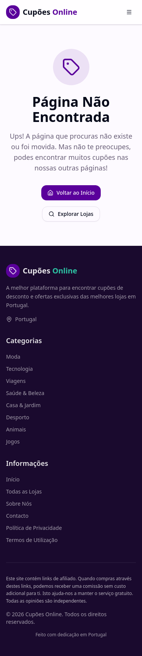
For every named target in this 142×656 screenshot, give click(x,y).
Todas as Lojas (24, 491)
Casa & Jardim (23, 405)
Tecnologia (19, 368)
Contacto (17, 515)
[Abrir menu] (129, 12)
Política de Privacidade (34, 527)
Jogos (13, 441)
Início (13, 479)
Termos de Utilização (32, 540)
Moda (13, 356)
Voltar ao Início (71, 192)
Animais (16, 429)
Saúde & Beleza (25, 393)
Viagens (16, 380)
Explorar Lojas (70, 213)
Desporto (17, 417)
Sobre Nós (19, 503)
